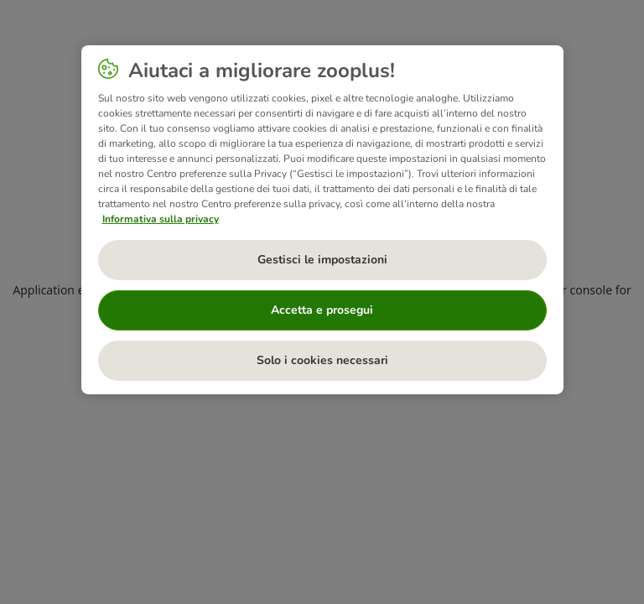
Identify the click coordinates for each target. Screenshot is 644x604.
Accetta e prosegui (322, 310)
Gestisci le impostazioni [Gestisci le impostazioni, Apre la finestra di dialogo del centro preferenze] (322, 260)
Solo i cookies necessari (322, 360)
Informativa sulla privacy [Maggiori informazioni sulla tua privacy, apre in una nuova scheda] (160, 219)
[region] (322, 219)
